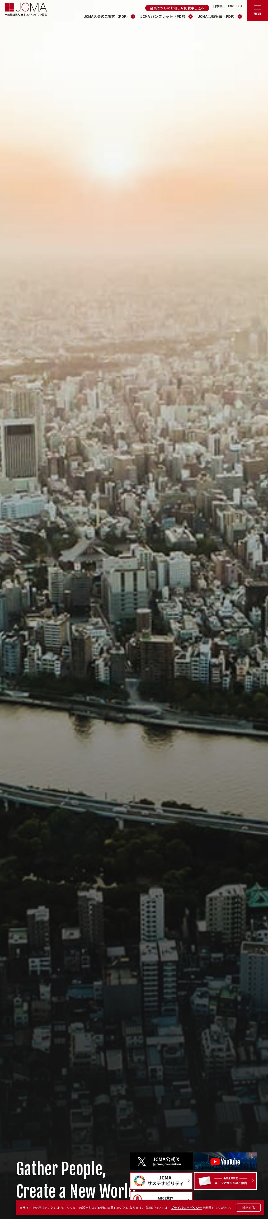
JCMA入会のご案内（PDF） (107, 16)
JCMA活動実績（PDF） (217, 16)
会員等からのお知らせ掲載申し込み (177, 8)
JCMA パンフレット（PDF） (163, 16)
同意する (248, 1208)
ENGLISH (235, 6)
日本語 (217, 6)
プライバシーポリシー (186, 1207)
